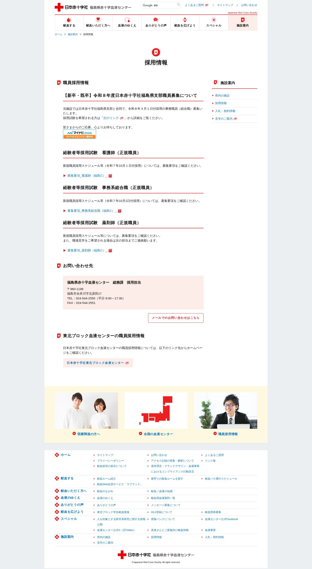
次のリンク (111, 118)
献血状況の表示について (112, 467)
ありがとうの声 (72, 505)
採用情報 (221, 103)
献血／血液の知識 (162, 492)
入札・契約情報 (225, 111)
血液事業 (210, 531)
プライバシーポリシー (110, 461)
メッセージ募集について (166, 506)
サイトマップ (225, 5)
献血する (67, 479)
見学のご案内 (223, 118)
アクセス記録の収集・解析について (172, 461)
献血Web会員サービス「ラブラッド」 (120, 485)
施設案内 (73, 34)
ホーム (58, 34)
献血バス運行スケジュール (221, 479)
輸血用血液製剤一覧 (163, 499)
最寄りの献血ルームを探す (167, 479)
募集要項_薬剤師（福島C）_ (87, 250)
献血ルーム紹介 (106, 479)
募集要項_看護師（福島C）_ (87, 175)
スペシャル (69, 519)
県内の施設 (222, 95)
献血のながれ (105, 492)
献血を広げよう (72, 512)
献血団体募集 (213, 512)
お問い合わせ (249, 5)
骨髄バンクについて (163, 519)
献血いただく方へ (74, 491)
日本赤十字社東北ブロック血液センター (97, 363)
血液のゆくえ (70, 498)
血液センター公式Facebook (221, 519)
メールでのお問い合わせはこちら (174, 318)
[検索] (161, 5)
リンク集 (210, 461)
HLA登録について (161, 512)
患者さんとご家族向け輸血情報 (170, 531)
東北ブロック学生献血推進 (113, 512)
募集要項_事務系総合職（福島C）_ (92, 210)
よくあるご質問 (194, 5)
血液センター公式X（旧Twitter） (116, 531)
